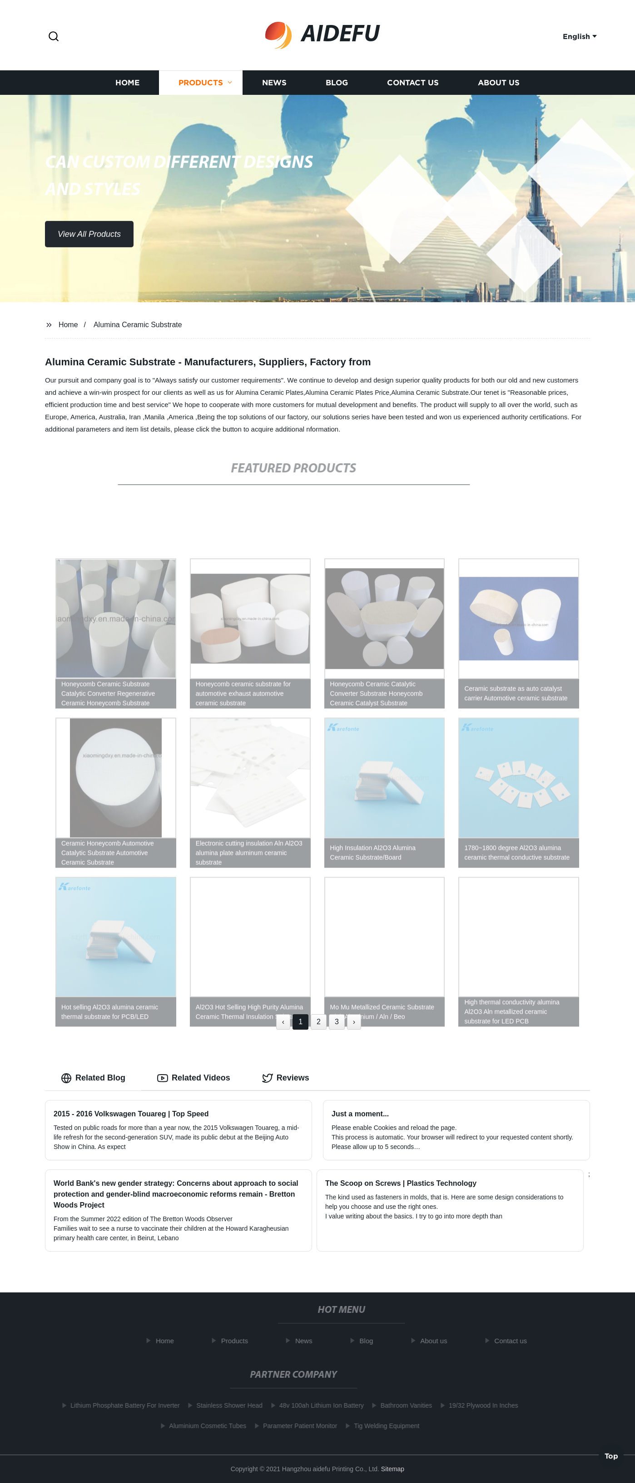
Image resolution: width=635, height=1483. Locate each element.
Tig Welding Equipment (382, 1425)
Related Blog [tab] (93, 1078)
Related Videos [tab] (193, 1078)
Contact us (413, 84)
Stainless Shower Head (225, 1405)
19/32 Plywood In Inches (478, 1405)
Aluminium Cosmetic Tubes (203, 1425)
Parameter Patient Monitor (295, 1425)
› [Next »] (354, 1022)
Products (201, 84)
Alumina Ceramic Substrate (138, 325)
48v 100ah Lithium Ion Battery (316, 1405)
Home (127, 84)
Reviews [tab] (285, 1078)
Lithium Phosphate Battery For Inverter (119, 1405)
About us (499, 84)
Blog (337, 84)
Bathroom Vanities (401, 1405)
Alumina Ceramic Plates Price (347, 392)
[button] (53, 37)
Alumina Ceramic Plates (269, 392)
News (274, 84)
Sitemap (392, 1469)
